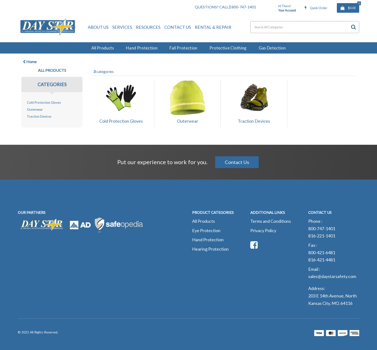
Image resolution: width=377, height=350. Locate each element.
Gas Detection (272, 47)
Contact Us (177, 27)
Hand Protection (141, 47)
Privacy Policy (263, 230)
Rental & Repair (213, 27)
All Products (102, 47)
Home (30, 61)
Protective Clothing (228, 47)
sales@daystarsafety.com (332, 276)
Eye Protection (206, 230)
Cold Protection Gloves (44, 102)
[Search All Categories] (304, 27)
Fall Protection (183, 47)
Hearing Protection (210, 249)
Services (122, 27)
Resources (148, 27)
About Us (98, 27)
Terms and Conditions (270, 221)
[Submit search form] (353, 27)
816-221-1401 (321, 235)
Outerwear (35, 109)
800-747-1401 (242, 7)
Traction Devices (39, 116)
